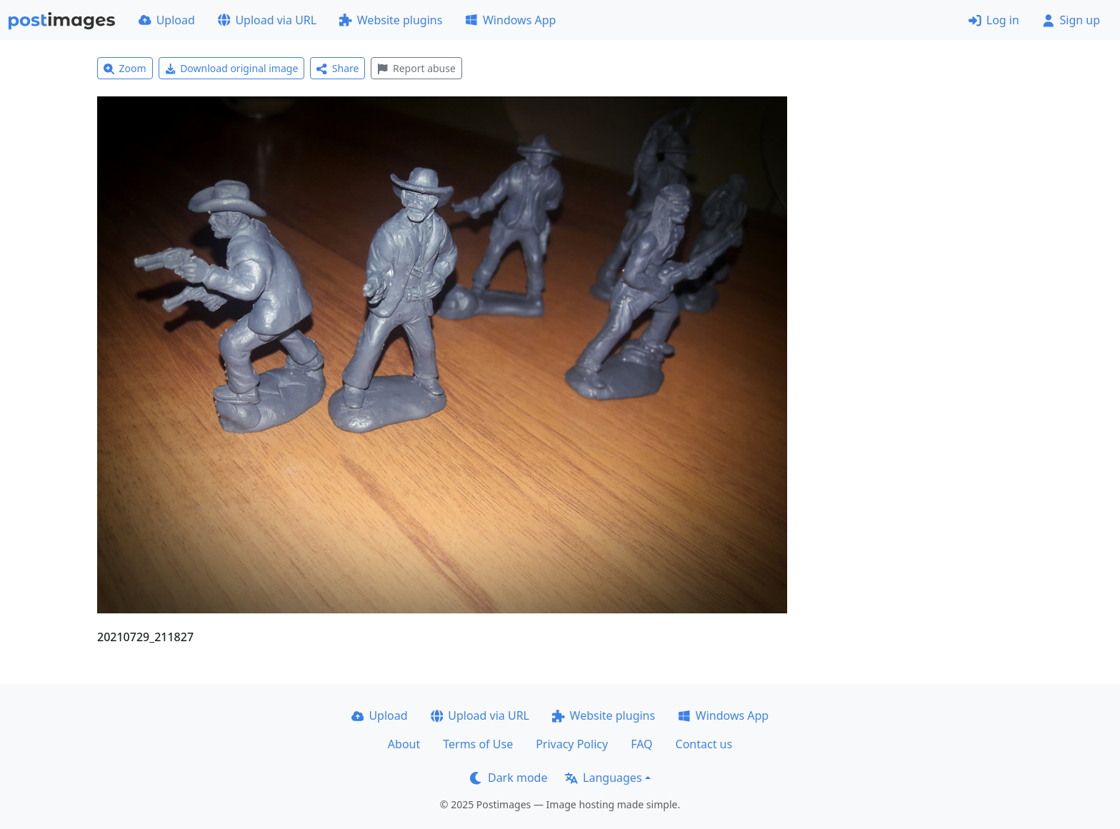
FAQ (641, 744)
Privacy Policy (572, 744)
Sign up (1071, 20)
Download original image (232, 68)
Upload (167, 20)
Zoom (125, 68)
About (404, 744)
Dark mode (508, 777)
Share (337, 68)
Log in (994, 20)
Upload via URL (267, 20)
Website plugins (390, 20)
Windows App (510, 20)
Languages (603, 777)
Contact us (704, 744)
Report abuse (416, 68)
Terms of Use (478, 744)
